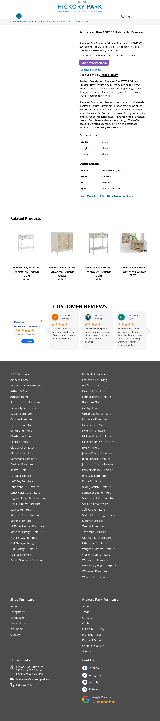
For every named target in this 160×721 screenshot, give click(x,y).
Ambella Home (19, 380)
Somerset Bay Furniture (26, 267)
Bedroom (16, 608)
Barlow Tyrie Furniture (24, 408)
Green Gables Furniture (97, 414)
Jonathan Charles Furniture (99, 465)
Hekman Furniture (93, 431)
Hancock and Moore (95, 425)
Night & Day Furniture (24, 539)
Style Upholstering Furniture (100, 516)
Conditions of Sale (93, 648)
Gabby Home (90, 408)
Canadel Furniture (21, 420)
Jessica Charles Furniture (97, 454)
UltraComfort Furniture (96, 539)
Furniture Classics (93, 402)
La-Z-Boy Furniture (22, 482)
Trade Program (109, 74)
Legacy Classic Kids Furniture (28, 499)
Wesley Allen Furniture (96, 556)
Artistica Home (19, 397)
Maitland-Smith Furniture (26, 516)
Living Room (18, 614)
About (86, 608)
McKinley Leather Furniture (27, 528)
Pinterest (94, 692)
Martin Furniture (20, 522)
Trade (86, 614)
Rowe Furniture (92, 482)
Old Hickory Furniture (23, 550)
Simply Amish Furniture (97, 488)
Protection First (91, 637)
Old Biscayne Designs (23, 545)
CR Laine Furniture (22, 454)
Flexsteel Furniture (94, 391)
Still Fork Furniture (93, 511)
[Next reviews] (147, 330)
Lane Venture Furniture (25, 488)
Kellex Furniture (20, 471)
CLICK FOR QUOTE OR (94, 62)
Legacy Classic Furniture (25, 494)
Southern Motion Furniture (99, 499)
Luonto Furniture (21, 511)
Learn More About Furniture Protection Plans (106, 196)
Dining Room (18, 620)
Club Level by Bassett (23, 448)
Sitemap (87, 654)
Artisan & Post (19, 391)
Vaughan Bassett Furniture (99, 550)
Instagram (94, 678)
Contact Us (89, 625)
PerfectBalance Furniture (97, 471)
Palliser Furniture (21, 556)
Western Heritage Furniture (99, 568)
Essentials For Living (94, 380)
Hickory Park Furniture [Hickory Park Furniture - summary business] (27, 326)
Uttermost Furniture (95, 545)
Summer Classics (92, 522)
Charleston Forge (21, 437)
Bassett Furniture (21, 414)
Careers (87, 620)
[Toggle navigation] (19, 16)
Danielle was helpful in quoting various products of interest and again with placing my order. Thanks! (97, 335)
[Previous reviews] (48, 330)
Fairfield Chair (91, 385)
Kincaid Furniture (21, 476)
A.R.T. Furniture (20, 374)
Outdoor (15, 637)
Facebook (95, 670)
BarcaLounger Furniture (25, 402)
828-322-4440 (24, 688)
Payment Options (93, 642)
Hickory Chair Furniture (97, 437)
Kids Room (17, 631)
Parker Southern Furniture (26, 562)
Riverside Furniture (94, 476)
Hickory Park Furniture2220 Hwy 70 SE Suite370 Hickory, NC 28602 (30, 673)
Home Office (18, 625)
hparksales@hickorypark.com (34, 682)
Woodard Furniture (94, 579)
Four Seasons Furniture (97, 397)
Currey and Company (23, 459)
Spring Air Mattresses (95, 505)
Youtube (94, 685)
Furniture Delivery (90, 69)
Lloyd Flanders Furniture (25, 505)
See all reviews (27, 341)
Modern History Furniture (26, 533)
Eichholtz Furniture (94, 374)
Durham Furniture (21, 465)
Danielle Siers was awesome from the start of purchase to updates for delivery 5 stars (63, 333)
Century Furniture (21, 431)
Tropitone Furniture (94, 533)
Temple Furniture (93, 528)
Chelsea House (19, 442)
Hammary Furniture (94, 420)
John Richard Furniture (96, 459)
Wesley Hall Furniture (95, 562)
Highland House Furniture (98, 442)
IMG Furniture (91, 448)
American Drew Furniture (26, 385)
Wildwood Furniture (94, 573)
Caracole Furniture (22, 425)
